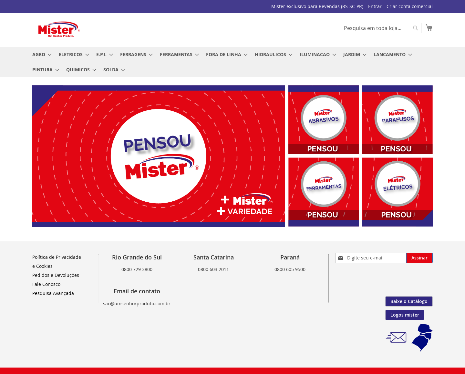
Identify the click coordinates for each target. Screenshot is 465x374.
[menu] (232, 62)
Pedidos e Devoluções (55, 275)
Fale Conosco (46, 284)
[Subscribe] (419, 258)
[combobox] (381, 28)
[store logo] (59, 29)
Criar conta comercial (410, 6)
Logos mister (404, 315)
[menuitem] (40, 54)
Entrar (375, 6)
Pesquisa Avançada (53, 293)
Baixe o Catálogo (409, 301)
